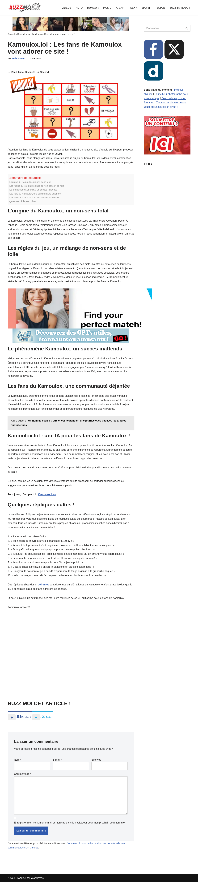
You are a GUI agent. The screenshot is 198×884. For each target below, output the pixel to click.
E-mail (57, 761)
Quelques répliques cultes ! (23, 202)
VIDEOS (66, 7)
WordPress (37, 880)
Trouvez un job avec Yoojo (171, 102)
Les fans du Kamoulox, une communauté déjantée (35, 194)
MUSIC (107, 7)
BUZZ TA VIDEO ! (179, 7)
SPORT (145, 7)
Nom (17, 761)
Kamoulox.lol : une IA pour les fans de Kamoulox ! (35, 198)
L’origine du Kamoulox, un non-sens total (30, 182)
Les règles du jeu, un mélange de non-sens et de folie (37, 186)
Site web (96, 761)
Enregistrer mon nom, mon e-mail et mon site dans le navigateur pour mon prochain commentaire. (70, 824)
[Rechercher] (163, 28)
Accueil (11, 34)
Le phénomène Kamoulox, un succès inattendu (33, 190)
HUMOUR (92, 7)
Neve (11, 880)
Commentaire (22, 775)
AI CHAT (121, 7)
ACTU (78, 7)
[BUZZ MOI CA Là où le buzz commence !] (25, 7)
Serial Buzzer (18, 58)
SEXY (133, 7)
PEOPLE (160, 7)
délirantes (43, 586)
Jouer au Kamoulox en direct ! (161, 107)
